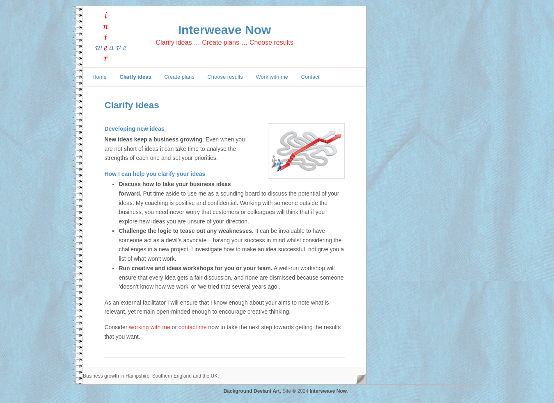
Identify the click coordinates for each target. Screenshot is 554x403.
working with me (149, 327)
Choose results (225, 77)
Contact (310, 77)
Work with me (272, 77)
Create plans (179, 77)
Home (99, 77)
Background (239, 391)
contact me (192, 327)
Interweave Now (224, 29)
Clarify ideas (135, 77)
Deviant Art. (267, 391)
